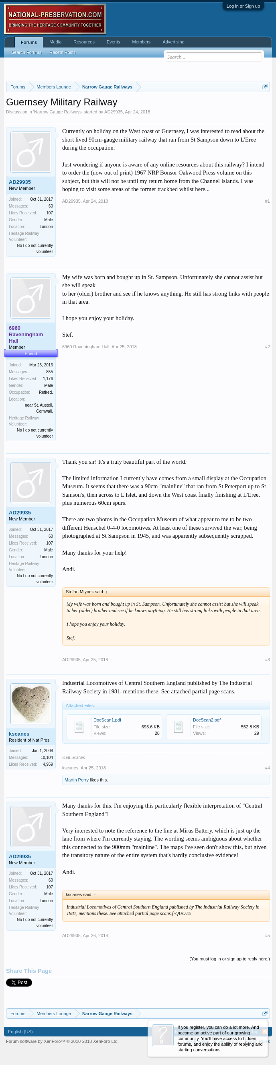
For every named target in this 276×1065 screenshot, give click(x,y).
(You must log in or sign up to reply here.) (229, 958)
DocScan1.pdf (107, 720)
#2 (267, 346)
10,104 (47, 757)
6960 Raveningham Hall (85, 346)
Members (141, 41)
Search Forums (26, 52)
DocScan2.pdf (207, 720)
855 (49, 372)
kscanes (19, 734)
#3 (267, 659)
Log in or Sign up (243, 6)
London (46, 226)
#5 (267, 935)
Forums (29, 42)
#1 (267, 201)
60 (51, 206)
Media (55, 41)
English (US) (20, 1031)
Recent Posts (62, 52)
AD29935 (113, 111)
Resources (84, 41)
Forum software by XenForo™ (62, 1041)
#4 (267, 767)
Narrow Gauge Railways (58, 111)
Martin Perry (77, 779)
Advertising (173, 41)
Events (113, 41)
